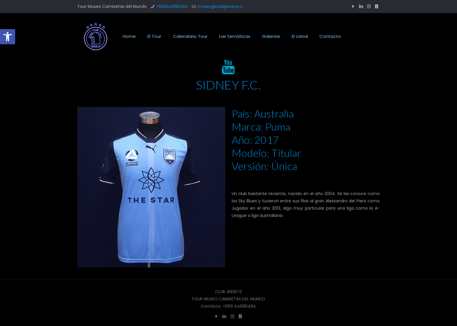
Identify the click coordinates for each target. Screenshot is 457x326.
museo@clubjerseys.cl (220, 6)
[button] (7, 36)
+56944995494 (172, 6)
